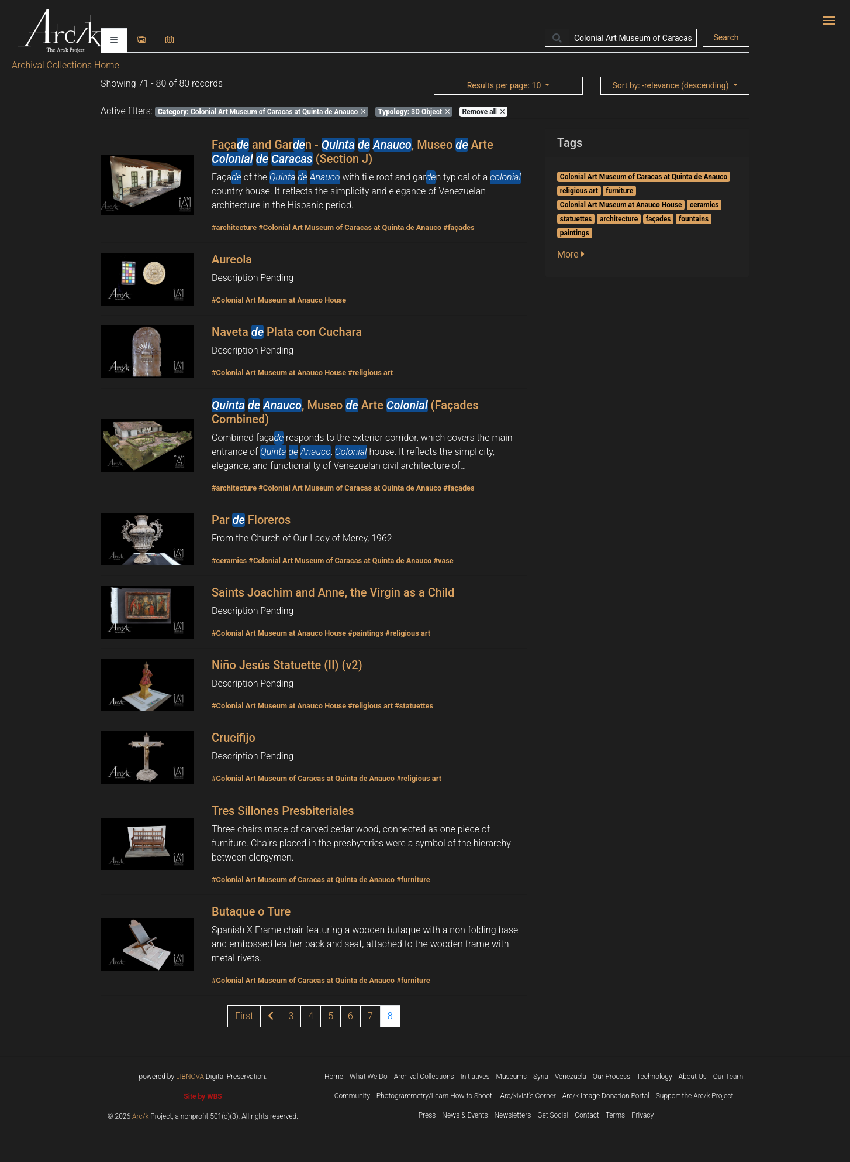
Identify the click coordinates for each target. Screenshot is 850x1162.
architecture (619, 219)
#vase (443, 560)
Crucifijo (233, 738)
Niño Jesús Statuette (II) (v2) (287, 665)
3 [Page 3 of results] (290, 1016)
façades (658, 219)
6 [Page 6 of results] (350, 1016)
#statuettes (414, 705)
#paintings (365, 633)
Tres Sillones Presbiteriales (283, 811)
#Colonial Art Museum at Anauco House (279, 300)
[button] (574, 254)
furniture (619, 191)
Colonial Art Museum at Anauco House (621, 205)
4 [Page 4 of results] (310, 1016)
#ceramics (229, 560)
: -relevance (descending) (671, 85)
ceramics (704, 205)
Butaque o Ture (251, 911)
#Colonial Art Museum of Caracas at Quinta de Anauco (349, 227)
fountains (694, 219)
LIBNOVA (190, 1076)
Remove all (483, 112)
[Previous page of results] (270, 1016)
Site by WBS (203, 1096)
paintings (574, 233)
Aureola (232, 259)
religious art (579, 191)
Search (725, 37)
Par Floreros (251, 520)
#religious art (370, 372)
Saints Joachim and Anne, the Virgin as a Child (333, 592)
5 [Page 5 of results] (330, 1016)
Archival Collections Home (65, 65)
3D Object (414, 112)
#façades (458, 227)
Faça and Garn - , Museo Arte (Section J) (352, 152)
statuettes (576, 219)
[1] (244, 1016)
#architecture (234, 227)
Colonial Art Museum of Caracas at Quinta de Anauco (261, 112)
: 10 (505, 85)
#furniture (413, 879)
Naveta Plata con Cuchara (287, 332)
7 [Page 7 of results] (370, 1016)
